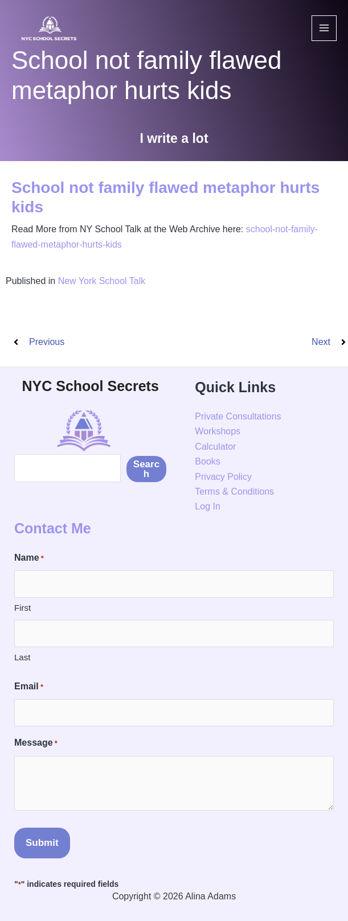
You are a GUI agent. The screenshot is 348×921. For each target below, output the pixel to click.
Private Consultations (238, 416)
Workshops (217, 431)
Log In (207, 506)
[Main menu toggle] (324, 27)
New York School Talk (102, 281)
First (22, 607)
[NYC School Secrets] (48, 28)
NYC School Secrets (90, 386)
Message (36, 743)
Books (207, 461)
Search (146, 469)
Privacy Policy (223, 477)
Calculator (215, 446)
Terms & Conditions (234, 491)
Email (28, 687)
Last (22, 657)
